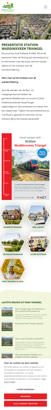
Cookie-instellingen (25, 389)
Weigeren (25, 396)
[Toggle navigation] (45, 7)
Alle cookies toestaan (26, 404)
